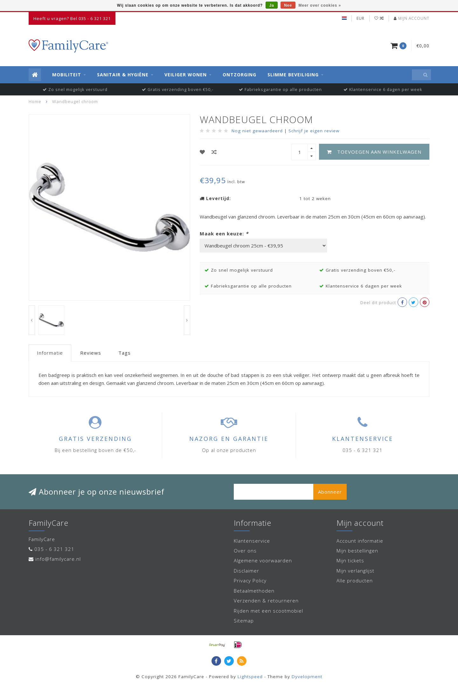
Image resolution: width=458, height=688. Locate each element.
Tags (124, 353)
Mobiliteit (66, 75)
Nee (288, 5)
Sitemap (244, 620)
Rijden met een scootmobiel (268, 611)
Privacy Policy (250, 580)
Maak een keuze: (224, 233)
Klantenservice (252, 541)
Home (35, 101)
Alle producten (355, 580)
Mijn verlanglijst (355, 570)
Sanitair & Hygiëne (123, 75)
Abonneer (330, 492)
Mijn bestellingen (357, 550)
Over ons (245, 550)
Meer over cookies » (320, 5)
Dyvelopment (307, 676)
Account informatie (360, 541)
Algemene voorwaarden (263, 560)
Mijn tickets (350, 560)
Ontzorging (239, 75)
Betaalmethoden (254, 590)
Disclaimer (246, 570)
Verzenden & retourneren (266, 600)
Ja (271, 5)
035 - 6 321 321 (54, 549)
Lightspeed (250, 676)
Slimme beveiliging (293, 75)
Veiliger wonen (185, 75)
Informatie (50, 353)
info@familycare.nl (58, 559)
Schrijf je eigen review (313, 131)
